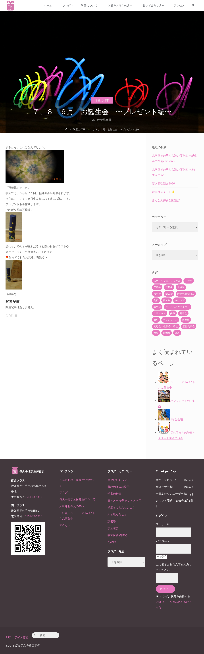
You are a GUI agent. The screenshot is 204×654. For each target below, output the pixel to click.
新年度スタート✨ (163, 192)
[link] (193, 5)
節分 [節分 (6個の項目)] (156, 319)
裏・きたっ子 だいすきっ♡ (124, 500)
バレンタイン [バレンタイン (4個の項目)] (170, 319)
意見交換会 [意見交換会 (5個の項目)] (189, 326)
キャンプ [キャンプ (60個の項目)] (180, 300)
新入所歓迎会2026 (163, 183)
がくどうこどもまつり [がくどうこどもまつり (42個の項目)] (177, 307)
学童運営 (113, 528)
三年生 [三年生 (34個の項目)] (169, 287)
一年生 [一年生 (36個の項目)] (188, 280)
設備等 (112, 521)
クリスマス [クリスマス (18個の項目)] (160, 313)
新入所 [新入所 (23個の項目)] (169, 293)
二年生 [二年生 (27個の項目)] (157, 287)
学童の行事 (102, 100)
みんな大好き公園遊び (166, 200)
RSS (8, 637)
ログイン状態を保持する (175, 596)
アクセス (64, 525)
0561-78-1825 (33, 516)
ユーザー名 (163, 524)
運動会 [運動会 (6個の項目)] (166, 332)
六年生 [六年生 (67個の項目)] (157, 293)
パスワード (163, 541)
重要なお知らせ (117, 480)
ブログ (63, 492)
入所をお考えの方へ (71, 506)
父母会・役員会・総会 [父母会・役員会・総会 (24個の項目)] (166, 326)
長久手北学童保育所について (77, 499)
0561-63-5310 (33, 497)
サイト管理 (21, 637)
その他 (112, 542)
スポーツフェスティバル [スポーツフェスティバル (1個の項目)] (167, 280)
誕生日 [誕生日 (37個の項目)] (157, 307)
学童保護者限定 (117, 535)
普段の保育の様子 (119, 487)
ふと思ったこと (117, 514)
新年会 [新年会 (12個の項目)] (183, 313)
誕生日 (13, 315)
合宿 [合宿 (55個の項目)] (156, 300)
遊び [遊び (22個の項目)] (156, 332)
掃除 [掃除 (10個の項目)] (172, 313)
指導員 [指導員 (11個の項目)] (185, 319)
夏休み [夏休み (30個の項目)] (166, 300)
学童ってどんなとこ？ (121, 507)
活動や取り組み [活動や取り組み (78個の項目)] (185, 293)
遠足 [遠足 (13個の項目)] (177, 332)
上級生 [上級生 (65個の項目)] (181, 287)
